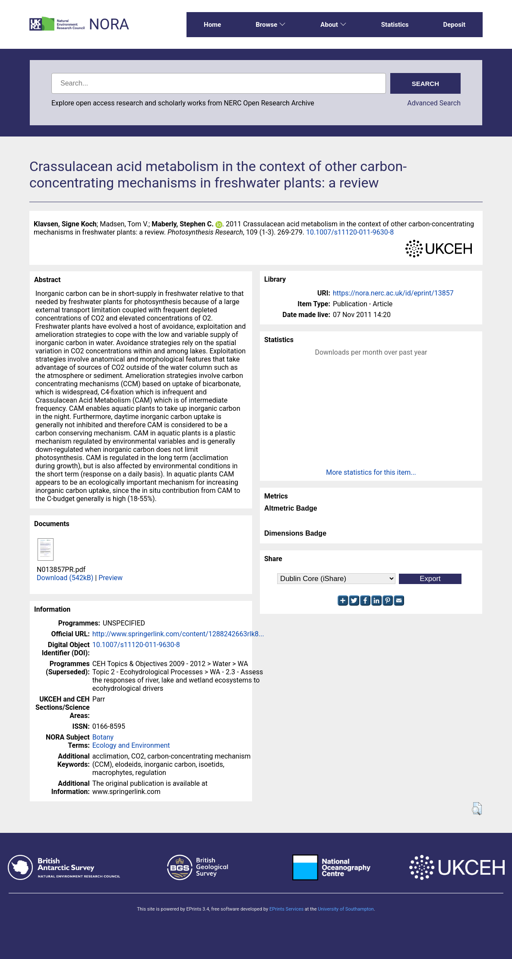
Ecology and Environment (131, 745)
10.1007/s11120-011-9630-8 (350, 232)
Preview (110, 578)
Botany (103, 737)
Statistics (395, 25)
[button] (477, 808)
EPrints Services (286, 909)
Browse (271, 25)
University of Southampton (346, 909)
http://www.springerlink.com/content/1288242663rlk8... (178, 634)
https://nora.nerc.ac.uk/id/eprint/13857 (393, 293)
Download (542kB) (65, 578)
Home (212, 25)
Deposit (454, 25)
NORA (109, 24)
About (333, 25)
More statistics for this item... (371, 472)
